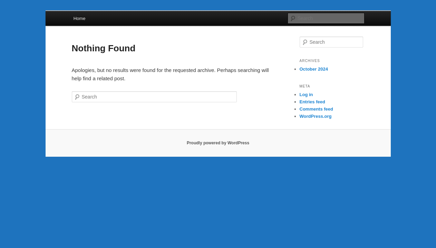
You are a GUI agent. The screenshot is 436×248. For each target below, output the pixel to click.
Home (80, 18)
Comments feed (316, 109)
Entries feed (312, 101)
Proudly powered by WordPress (218, 143)
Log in (306, 94)
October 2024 (314, 69)
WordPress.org (316, 116)
